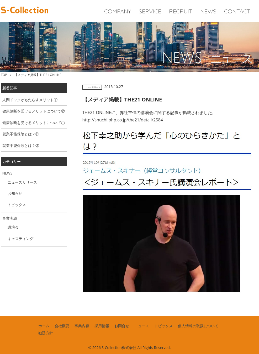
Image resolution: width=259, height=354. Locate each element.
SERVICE (150, 11)
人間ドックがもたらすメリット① (29, 99)
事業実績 (9, 218)
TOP (4, 75)
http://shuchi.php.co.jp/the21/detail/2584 (122, 120)
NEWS (208, 11)
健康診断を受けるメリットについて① (33, 122)
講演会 (13, 227)
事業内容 (82, 325)
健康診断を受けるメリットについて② (33, 111)
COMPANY (117, 11)
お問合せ (121, 325)
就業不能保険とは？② (20, 145)
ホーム (43, 325)
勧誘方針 (45, 332)
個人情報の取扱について (198, 325)
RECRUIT (180, 11)
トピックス (17, 204)
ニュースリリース (91, 87)
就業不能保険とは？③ (20, 133)
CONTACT (237, 11)
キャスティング (20, 238)
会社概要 (62, 325)
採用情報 (101, 325)
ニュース (141, 325)
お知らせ (15, 193)
